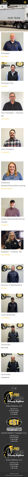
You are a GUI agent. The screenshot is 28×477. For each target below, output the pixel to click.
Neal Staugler (5, 56)
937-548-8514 (15, 414)
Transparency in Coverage (14, 473)
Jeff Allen (3, 288)
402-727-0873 (15, 441)
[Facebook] (12, 388)
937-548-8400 (15, 412)
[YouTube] (15, 388)
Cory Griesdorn (5, 152)
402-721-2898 (15, 439)
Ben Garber (4, 86)
